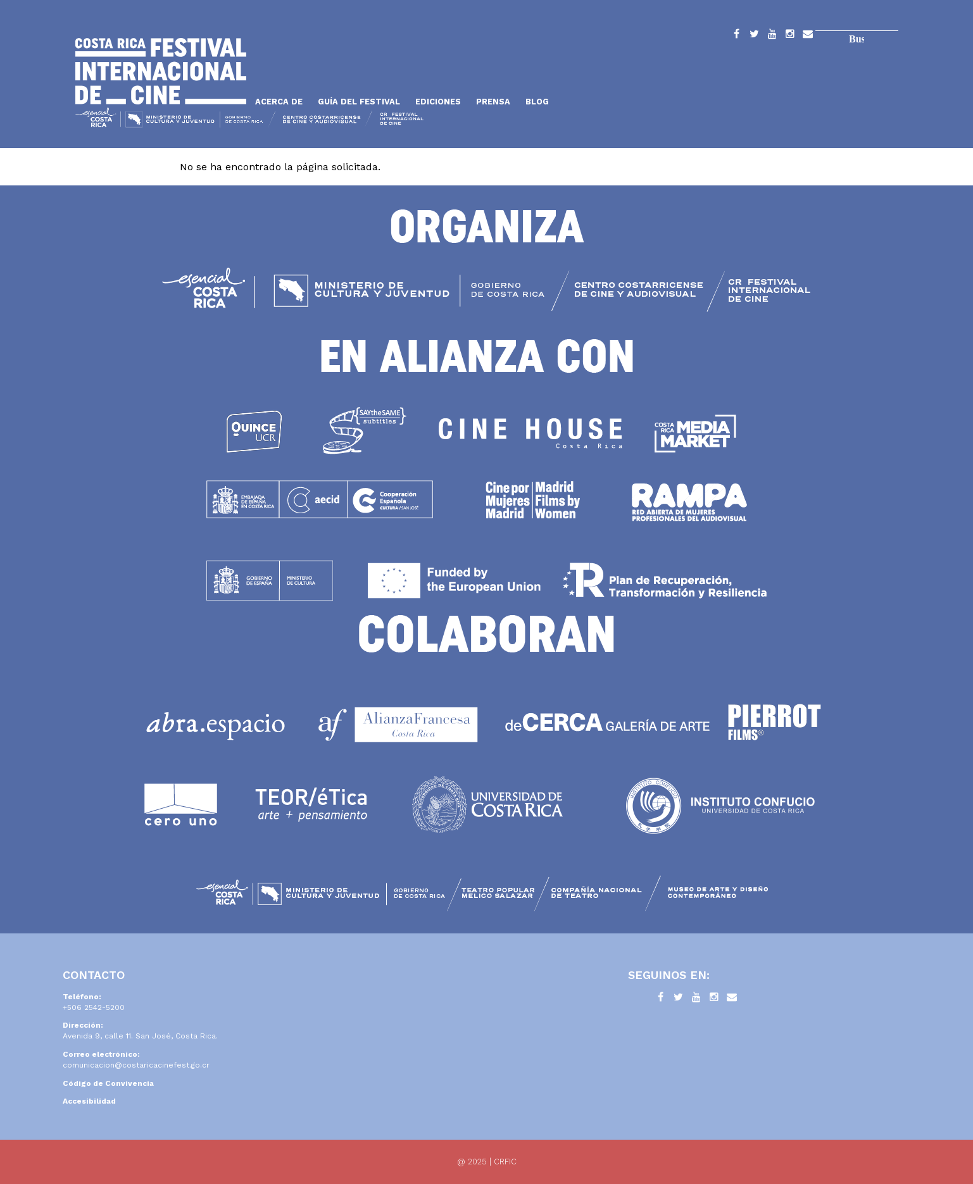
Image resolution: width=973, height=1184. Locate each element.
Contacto (807, 36)
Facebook (736, 36)
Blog (537, 101)
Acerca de (279, 101)
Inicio (160, 71)
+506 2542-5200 (94, 1007)
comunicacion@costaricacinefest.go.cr (136, 1065)
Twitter (754, 36)
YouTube (772, 36)
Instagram (790, 36)
